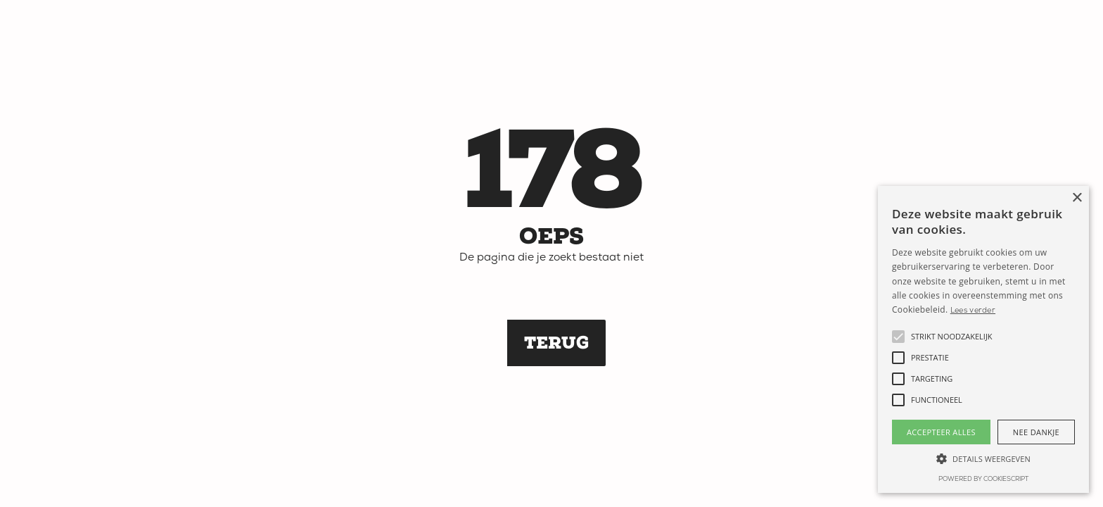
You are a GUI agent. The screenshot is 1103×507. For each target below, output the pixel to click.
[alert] (983, 339)
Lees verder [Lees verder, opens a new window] (972, 311)
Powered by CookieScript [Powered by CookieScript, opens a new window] (983, 479)
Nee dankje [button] (1036, 432)
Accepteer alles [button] (941, 432)
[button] (898, 337)
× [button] (1076, 198)
